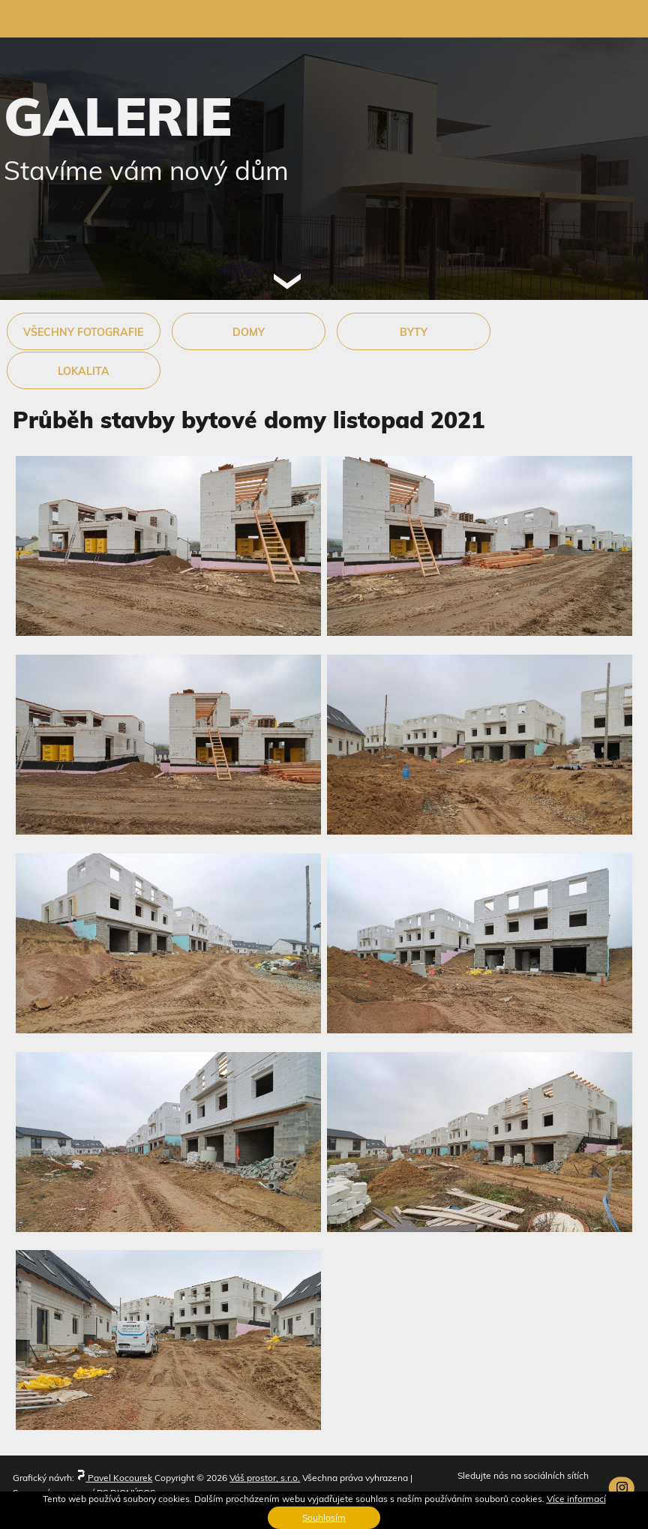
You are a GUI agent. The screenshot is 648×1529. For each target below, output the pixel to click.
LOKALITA (84, 371)
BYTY (414, 332)
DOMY (248, 332)
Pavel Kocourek (114, 1477)
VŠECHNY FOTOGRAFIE (83, 332)
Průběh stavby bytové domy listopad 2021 (248, 420)
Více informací (576, 1498)
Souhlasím (324, 1517)
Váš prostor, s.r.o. (265, 1477)
